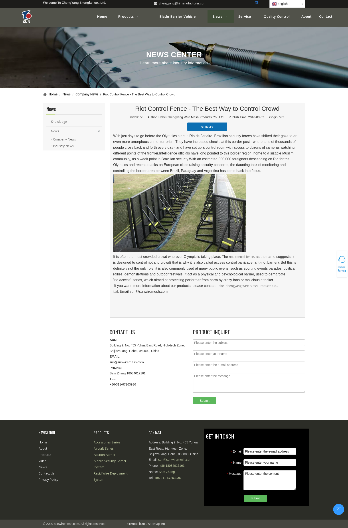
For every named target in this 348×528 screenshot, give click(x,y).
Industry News (63, 146)
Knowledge (59, 121)
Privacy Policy (48, 479)
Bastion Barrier (104, 455)
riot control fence (241, 257)
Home (43, 442)
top (338, 509)
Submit (205, 400)
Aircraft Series (104, 448)
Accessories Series (107, 442)
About (43, 448)
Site (282, 117)
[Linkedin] (256, 3)
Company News (64, 139)
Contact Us (47, 473)
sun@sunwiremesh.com (127, 362)
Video (43, 461)
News (55, 131)
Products (45, 455)
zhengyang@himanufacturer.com (182, 3)
